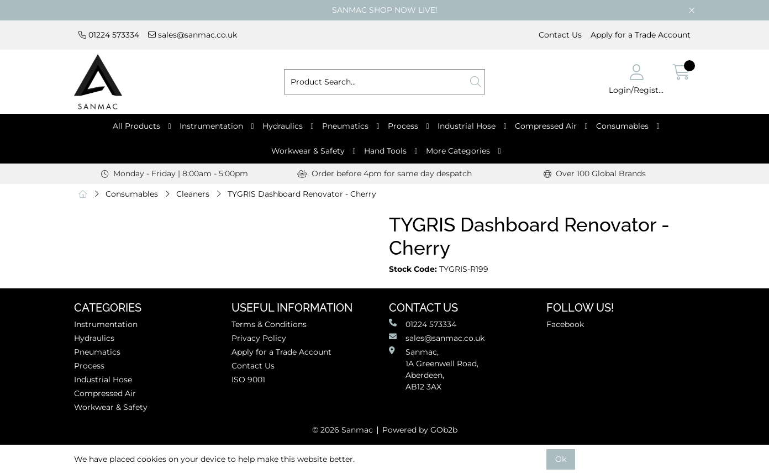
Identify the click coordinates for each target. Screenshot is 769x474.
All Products (136, 126)
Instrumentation (211, 126)
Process (403, 126)
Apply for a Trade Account (641, 35)
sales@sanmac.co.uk (192, 35)
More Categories (458, 151)
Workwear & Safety (308, 151)
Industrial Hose (467, 126)
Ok (560, 459)
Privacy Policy (258, 338)
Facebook (565, 324)
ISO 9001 (248, 380)
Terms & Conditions (269, 324)
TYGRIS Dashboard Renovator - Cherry (302, 194)
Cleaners (192, 194)
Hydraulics (282, 126)
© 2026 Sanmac (342, 430)
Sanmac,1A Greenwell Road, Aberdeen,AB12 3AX (433, 369)
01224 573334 (108, 35)
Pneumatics (345, 126)
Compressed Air (546, 126)
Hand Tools (385, 151)
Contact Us (560, 35)
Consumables (622, 126)
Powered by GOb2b (419, 430)
